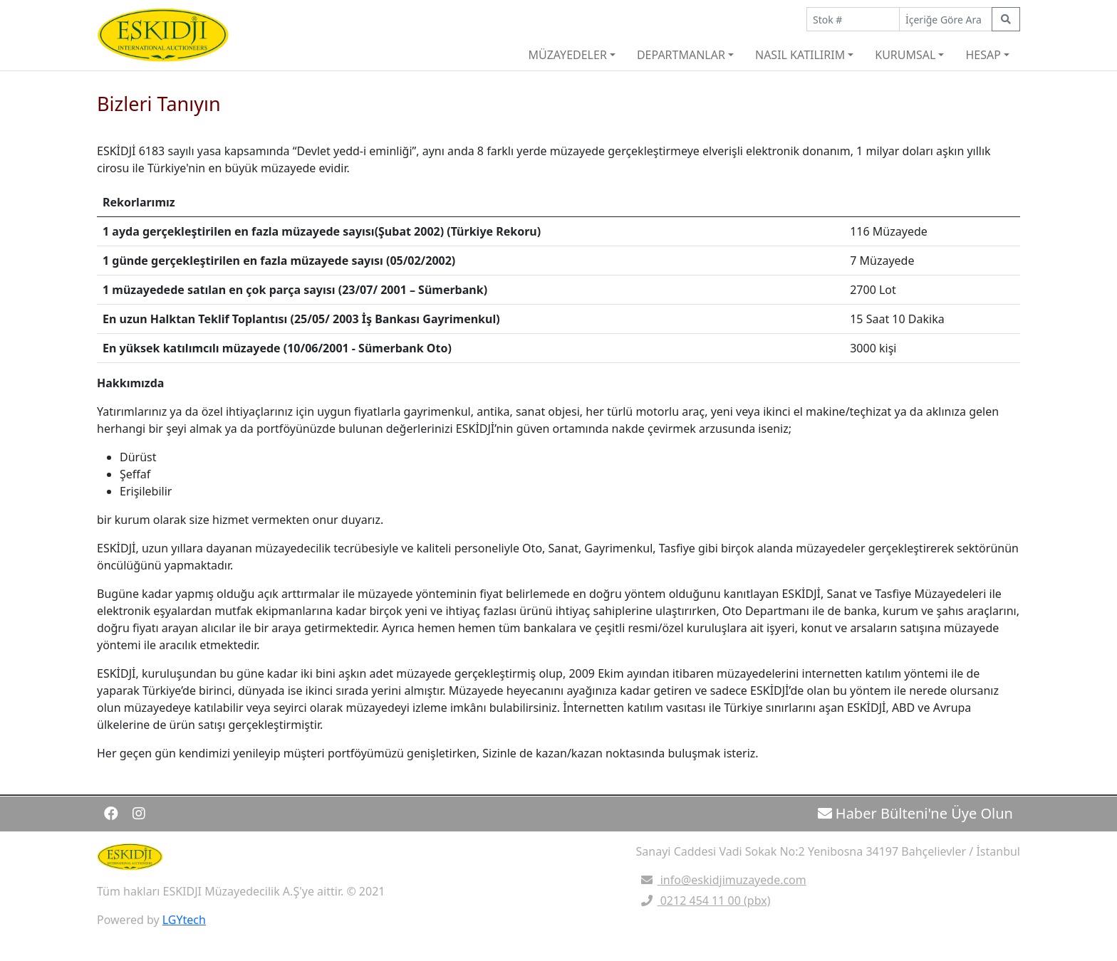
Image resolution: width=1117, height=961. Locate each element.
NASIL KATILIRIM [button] (800, 55)
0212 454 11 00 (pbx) (703, 900)
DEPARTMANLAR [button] (681, 55)
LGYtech (184, 920)
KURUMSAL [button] (905, 55)
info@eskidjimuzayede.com (721, 880)
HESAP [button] (982, 55)
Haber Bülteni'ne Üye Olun (915, 813)
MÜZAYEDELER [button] (567, 55)
